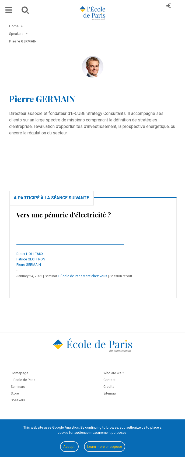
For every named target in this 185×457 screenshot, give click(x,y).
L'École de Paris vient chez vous (82, 276)
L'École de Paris (23, 380)
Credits (108, 387)
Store (15, 393)
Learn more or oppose (104, 447)
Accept (69, 447)
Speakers (18, 400)
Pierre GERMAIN (28, 265)
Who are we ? (113, 373)
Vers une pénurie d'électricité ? (63, 214)
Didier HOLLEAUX (29, 254)
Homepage (19, 373)
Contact (109, 380)
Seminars (18, 387)
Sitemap (109, 393)
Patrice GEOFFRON (30, 259)
